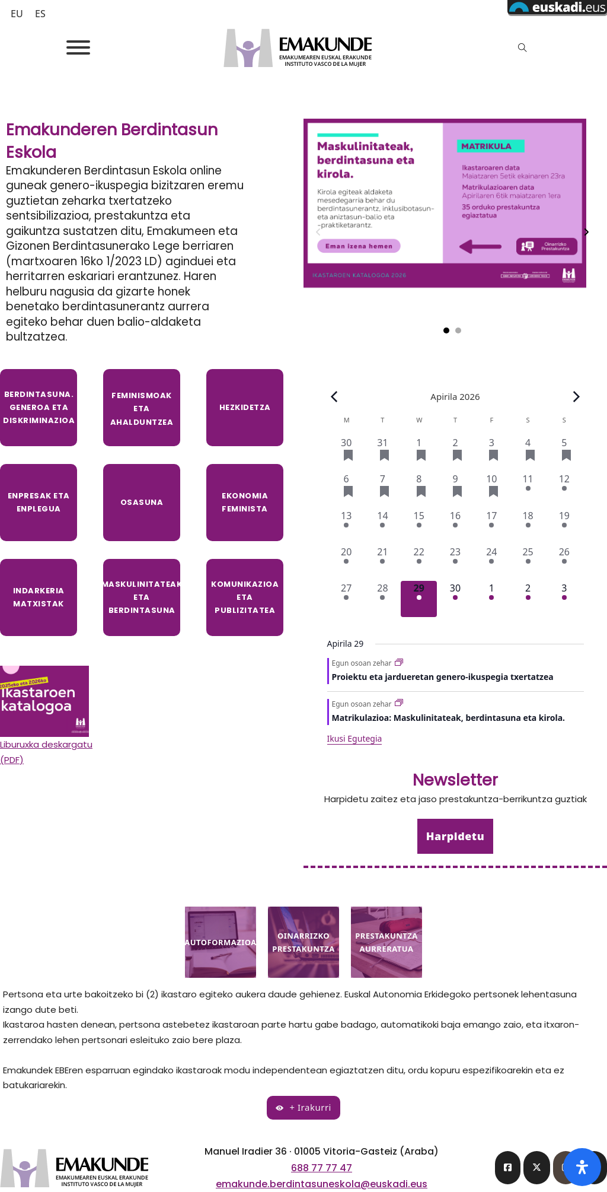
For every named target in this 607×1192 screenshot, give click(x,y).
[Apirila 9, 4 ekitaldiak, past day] (455, 490)
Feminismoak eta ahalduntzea (142, 408)
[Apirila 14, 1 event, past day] (383, 526)
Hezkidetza (245, 407)
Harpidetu (455, 836)
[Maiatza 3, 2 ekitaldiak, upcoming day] (564, 599)
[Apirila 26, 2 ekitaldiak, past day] (564, 563)
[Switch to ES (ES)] (40, 13)
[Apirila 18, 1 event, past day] (528, 526)
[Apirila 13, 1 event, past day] (346, 526)
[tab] (446, 330)
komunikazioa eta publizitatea (245, 597)
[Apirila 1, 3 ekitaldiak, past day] (419, 454)
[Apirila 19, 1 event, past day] (564, 526)
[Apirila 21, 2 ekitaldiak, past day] (383, 563)
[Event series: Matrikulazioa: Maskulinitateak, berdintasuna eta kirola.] (399, 703)
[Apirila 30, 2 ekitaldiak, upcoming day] (455, 599)
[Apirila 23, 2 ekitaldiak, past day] (455, 563)
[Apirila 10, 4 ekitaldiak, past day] (492, 490)
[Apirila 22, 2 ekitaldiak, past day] (419, 563)
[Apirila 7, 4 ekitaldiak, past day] (383, 490)
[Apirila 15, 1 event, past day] (419, 526)
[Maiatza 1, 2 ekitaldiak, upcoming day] (492, 599)
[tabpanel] (452, 232)
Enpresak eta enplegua (39, 502)
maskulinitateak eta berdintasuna (141, 597)
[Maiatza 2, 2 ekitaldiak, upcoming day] (528, 599)
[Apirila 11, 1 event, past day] (528, 490)
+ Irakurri (303, 1107)
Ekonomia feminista (245, 502)
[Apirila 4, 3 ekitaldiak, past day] (528, 454)
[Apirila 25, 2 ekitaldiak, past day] (528, 563)
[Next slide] (586, 232)
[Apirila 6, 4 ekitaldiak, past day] (346, 490)
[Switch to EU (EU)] (17, 13)
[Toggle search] (523, 47)
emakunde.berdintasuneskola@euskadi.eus (321, 1184)
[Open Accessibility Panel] (582, 1167)
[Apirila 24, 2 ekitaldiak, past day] (492, 563)
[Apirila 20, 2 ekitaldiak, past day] (346, 563)
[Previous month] (334, 396)
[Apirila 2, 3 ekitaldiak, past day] (455, 454)
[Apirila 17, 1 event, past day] (492, 526)
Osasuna (142, 502)
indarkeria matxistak (39, 597)
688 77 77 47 (321, 1168)
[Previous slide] (318, 232)
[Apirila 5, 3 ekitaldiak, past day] (564, 454)
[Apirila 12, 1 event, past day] (564, 490)
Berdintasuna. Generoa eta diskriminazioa (39, 407)
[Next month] (576, 396)
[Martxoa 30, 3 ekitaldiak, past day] (346, 454)
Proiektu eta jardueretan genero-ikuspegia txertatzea (443, 676)
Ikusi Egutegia (354, 738)
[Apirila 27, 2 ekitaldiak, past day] (346, 599)
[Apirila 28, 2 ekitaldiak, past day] (383, 599)
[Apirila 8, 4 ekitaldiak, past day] (419, 490)
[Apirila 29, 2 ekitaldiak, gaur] (419, 599)
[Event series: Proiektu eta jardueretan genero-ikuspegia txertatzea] (399, 663)
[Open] (78, 47)
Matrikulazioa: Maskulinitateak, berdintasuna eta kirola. (448, 717)
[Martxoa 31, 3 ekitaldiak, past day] (383, 454)
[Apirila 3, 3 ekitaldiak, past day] (492, 454)
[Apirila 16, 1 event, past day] (455, 526)
